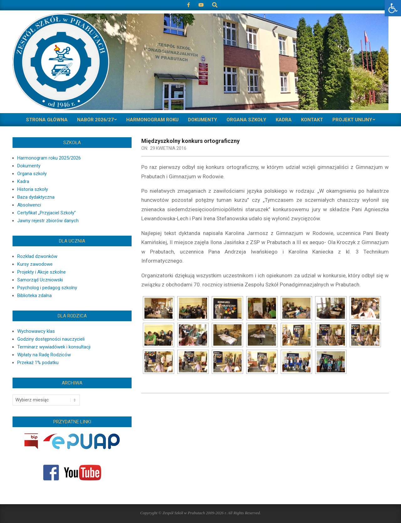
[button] (393, 8)
